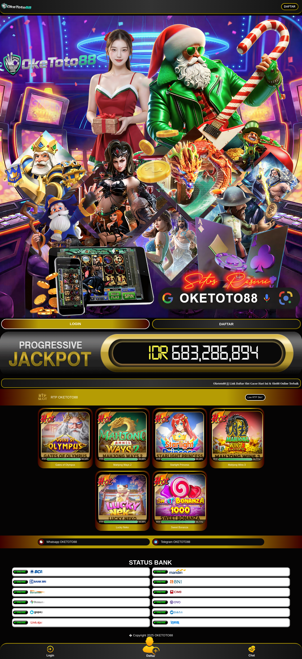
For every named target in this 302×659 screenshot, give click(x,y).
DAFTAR (289, 6)
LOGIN (75, 324)
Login (50, 651)
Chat (251, 651)
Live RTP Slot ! (255, 397)
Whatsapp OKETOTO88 (57, 542)
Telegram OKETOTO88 (171, 542)
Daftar (151, 651)
